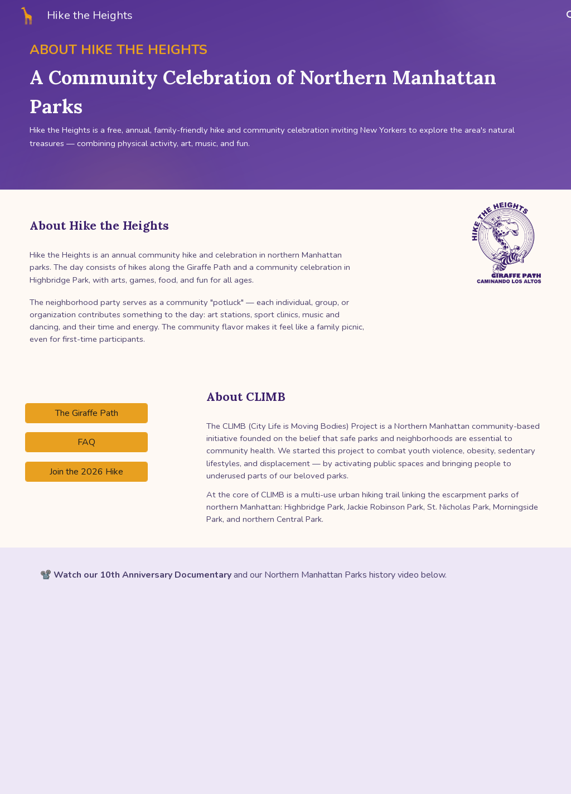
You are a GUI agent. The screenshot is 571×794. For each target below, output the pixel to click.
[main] (285, 95)
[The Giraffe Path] (86, 413)
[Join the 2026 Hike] (86, 472)
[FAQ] (86, 442)
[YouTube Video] (152, 698)
